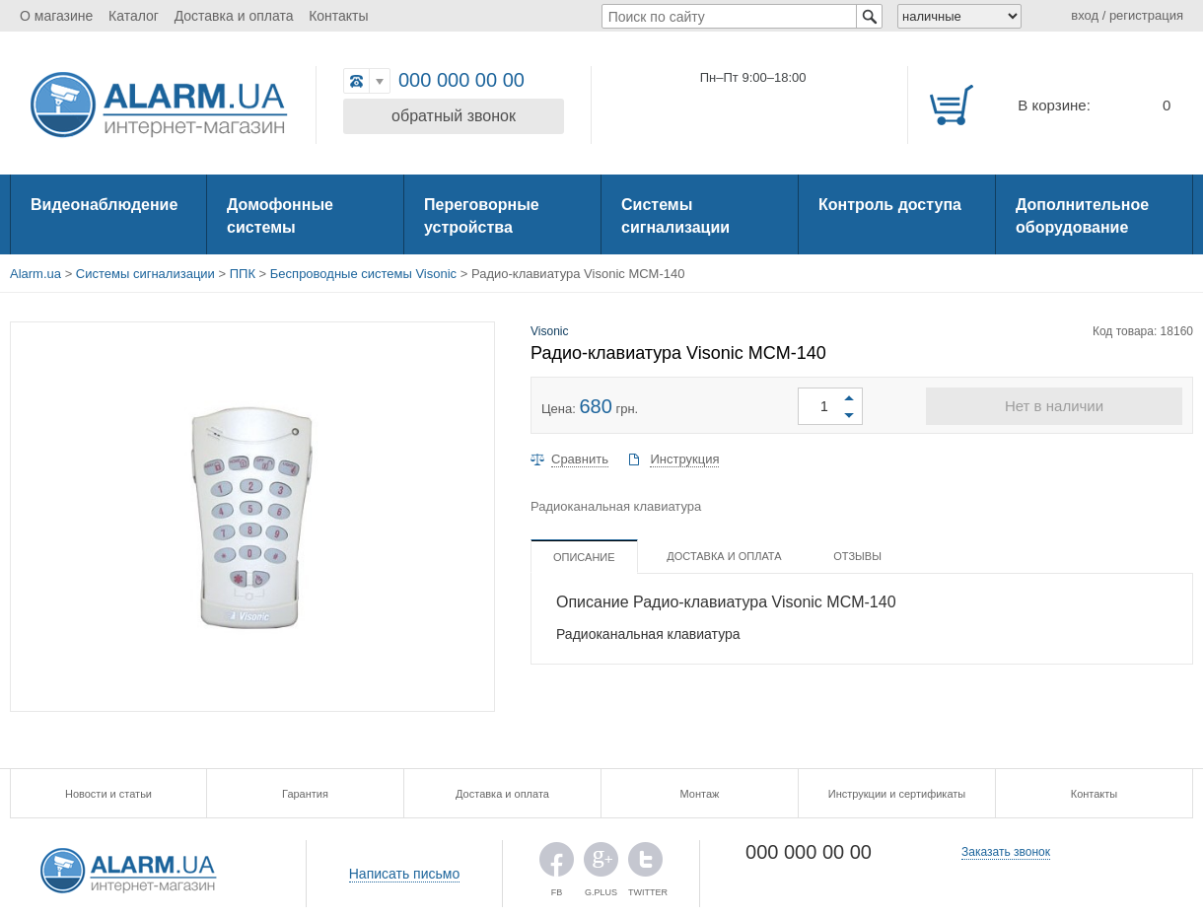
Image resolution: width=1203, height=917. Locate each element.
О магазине (56, 16)
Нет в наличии (1054, 405)
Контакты (338, 16)
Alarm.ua (35, 273)
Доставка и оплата (234, 16)
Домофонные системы (280, 216)
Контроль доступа (889, 204)
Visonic (549, 331)
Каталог (133, 16)
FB (556, 864)
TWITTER (645, 864)
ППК (242, 273)
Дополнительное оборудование (1082, 216)
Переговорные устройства (481, 216)
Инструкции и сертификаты (896, 794)
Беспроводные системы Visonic (363, 273)
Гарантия (305, 794)
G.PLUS (601, 864)
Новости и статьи (108, 794)
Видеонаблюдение (104, 204)
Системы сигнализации (675, 216)
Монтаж (700, 794)
